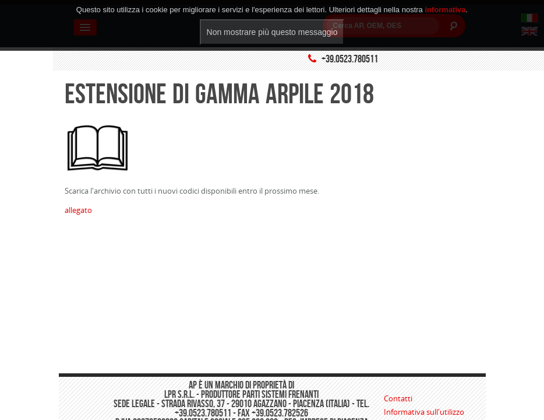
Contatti (398, 398)
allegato (78, 210)
